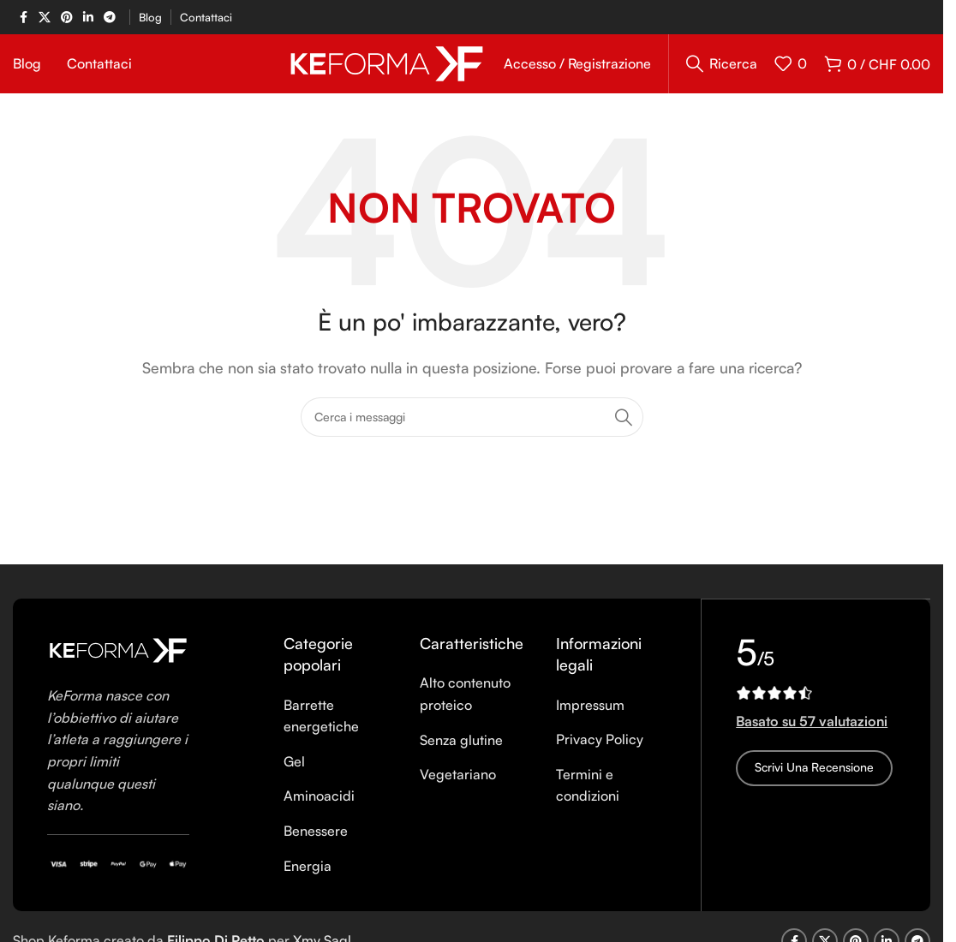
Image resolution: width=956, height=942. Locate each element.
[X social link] (44, 17)
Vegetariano (458, 792)
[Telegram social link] (110, 17)
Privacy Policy (599, 757)
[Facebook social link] (23, 17)
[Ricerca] (722, 73)
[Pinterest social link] (67, 17)
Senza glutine (461, 757)
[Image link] (118, 667)
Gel (294, 779)
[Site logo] (387, 71)
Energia (308, 883)
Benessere (316, 848)
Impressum (590, 722)
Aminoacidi (319, 814)
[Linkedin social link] (88, 17)
